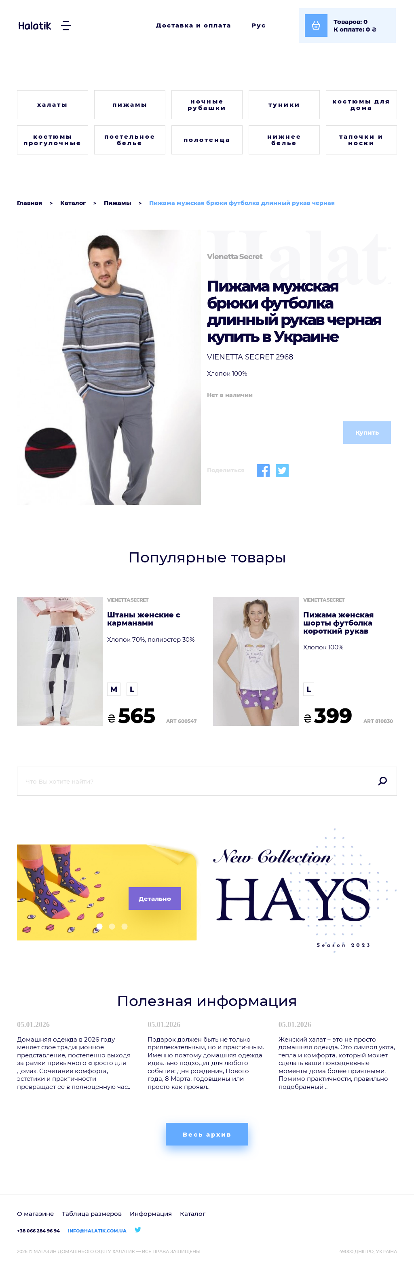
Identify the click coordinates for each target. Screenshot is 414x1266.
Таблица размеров (92, 1213)
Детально (155, 898)
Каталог (192, 1213)
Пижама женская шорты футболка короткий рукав (338, 623)
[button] (96, 927)
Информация (151, 1213)
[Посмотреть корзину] (347, 25)
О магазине (35, 1213)
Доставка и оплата (193, 25)
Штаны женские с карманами (143, 619)
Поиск (382, 781)
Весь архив (207, 1134)
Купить (367, 432)
